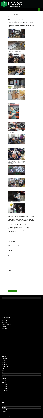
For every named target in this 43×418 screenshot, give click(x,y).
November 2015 (4, 362)
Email (9, 274)
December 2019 (4, 335)
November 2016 (4, 346)
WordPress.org (4, 411)
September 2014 (5, 390)
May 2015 (3, 374)
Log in (3, 405)
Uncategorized (4, 398)
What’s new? (4, 309)
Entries (4, 407)
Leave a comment (23, 16)
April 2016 (3, 354)
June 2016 (3, 352)
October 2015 (4, 364)
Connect (5, 322)
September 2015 (5, 366)
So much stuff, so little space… (21, 245)
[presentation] (16, 286)
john (17, 16)
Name (9, 270)
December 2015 (4, 360)
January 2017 (4, 344)
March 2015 (4, 378)
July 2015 (3, 370)
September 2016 (5, 348)
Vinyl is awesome (21, 240)
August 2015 (4, 368)
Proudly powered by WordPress (6, 416)
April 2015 (3, 376)
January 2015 (4, 382)
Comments (4, 409)
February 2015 (4, 380)
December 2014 (4, 384)
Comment (10, 255)
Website (10, 279)
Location (5, 320)
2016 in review (4, 313)
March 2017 (4, 342)
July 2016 (3, 350)
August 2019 (4, 337)
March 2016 (4, 356)
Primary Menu (41, 9)
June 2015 (3, 372)
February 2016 (4, 358)
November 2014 (4, 386)
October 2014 (4, 388)
